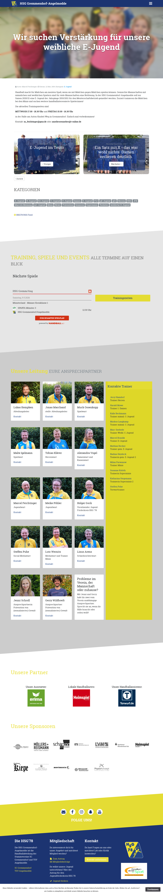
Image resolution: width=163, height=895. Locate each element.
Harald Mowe (116, 405)
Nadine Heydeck (118, 454)
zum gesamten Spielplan (52, 318)
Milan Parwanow (118, 462)
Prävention (68, 205)
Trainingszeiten (122, 298)
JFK (135, 200)
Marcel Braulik (117, 437)
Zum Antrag (57, 858)
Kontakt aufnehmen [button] (96, 859)
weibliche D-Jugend (120, 205)
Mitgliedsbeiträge (60, 861)
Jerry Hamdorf (117, 397)
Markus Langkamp (119, 421)
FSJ (96, 200)
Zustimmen (153, 889)
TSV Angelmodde (23, 870)
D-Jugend (67, 200)
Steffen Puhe (116, 486)
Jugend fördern (59, 881)
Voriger (47, 164)
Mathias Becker (118, 446)
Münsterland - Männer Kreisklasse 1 (30, 302)
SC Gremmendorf (23, 867)
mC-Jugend (39, 205)
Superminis (92, 205)
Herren (121, 200)
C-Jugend (55, 200)
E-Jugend (68, 87)
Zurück (19, 179)
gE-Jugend (105, 200)
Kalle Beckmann (118, 413)
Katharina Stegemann (120, 478)
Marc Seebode (117, 429)
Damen (77, 200)
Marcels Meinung (23, 205)
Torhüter (104, 205)
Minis (50, 205)
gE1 (114, 200)
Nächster (116, 164)
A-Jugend (19, 200)
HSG (129, 200)
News (57, 205)
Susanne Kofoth (118, 470)
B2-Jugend (43, 200)
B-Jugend (31, 200)
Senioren (79, 205)
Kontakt (17, 416)
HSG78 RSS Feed (24, 214)
